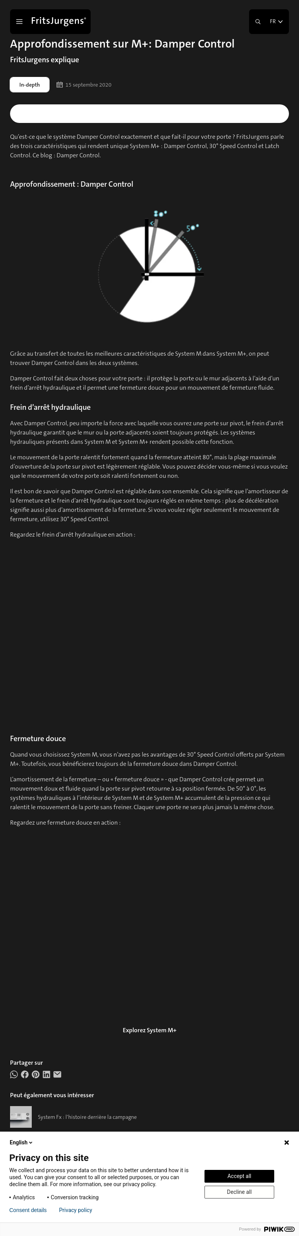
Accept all (239, 1176)
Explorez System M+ (150, 1030)
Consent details (28, 1210)
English (22, 1142)
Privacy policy (75, 1210)
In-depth (29, 84)
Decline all (239, 1192)
